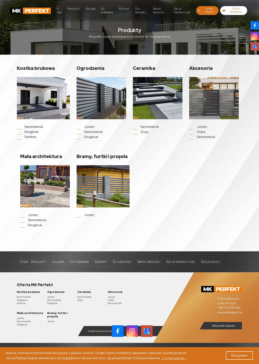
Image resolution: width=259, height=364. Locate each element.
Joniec (51, 296)
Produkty (73, 8)
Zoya (80, 300)
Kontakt (124, 8)
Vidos (111, 300)
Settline (21, 303)
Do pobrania (107, 10)
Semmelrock (24, 296)
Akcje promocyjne (182, 10)
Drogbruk (22, 300)
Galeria (90, 8)
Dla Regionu (140, 10)
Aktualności (210, 262)
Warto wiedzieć (158, 10)
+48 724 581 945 (228, 308)
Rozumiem (239, 355)
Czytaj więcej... (174, 358)
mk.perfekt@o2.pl (229, 312)
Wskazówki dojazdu (220, 325)
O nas (59, 10)
